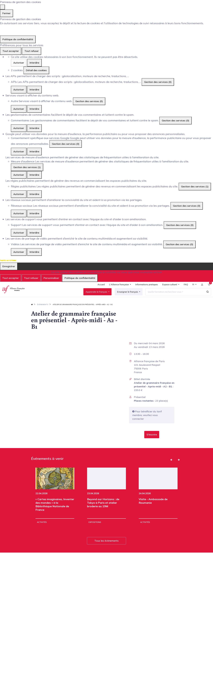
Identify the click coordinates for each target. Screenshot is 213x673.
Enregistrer (8, 266)
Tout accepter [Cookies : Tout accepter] (10, 51)
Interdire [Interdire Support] (34, 232)
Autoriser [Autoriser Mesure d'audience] (18, 174)
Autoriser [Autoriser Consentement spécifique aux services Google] (18, 151)
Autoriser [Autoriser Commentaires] (18, 128)
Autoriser (18, 62)
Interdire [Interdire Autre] (34, 108)
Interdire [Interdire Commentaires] (34, 128)
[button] (151, 441)
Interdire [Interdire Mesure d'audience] (34, 174)
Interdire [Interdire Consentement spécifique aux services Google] (34, 151)
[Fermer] (2, 7)
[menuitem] (99, 289)
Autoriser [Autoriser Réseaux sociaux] (18, 213)
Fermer (6, 13)
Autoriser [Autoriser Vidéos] (18, 251)
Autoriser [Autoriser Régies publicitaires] (18, 194)
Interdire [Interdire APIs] (34, 89)
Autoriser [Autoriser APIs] (18, 89)
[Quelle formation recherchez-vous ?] (173, 295)
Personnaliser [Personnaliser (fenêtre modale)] (51, 278)
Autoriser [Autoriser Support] (18, 232)
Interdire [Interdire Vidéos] (34, 251)
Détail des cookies (36, 70)
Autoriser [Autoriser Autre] (18, 108)
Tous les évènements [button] (106, 547)
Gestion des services (158, 81)
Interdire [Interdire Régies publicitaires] (34, 194)
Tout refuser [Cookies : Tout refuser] (31, 51)
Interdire (34, 62)
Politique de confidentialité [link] (17, 39)
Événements (42, 311)
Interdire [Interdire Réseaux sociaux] (34, 213)
